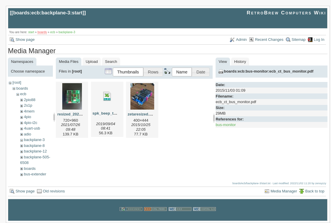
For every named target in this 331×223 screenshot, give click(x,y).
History (240, 61)
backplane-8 (34, 145)
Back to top (314, 191)
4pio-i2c (30, 122)
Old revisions (54, 191)
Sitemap (299, 39)
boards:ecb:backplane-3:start (48, 13)
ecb (52, 32)
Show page (25, 39)
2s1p (28, 105)
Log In (319, 39)
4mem (29, 111)
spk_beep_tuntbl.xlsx (112, 113)
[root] (16, 82)
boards (42, 32)
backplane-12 (35, 151)
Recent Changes (269, 39)
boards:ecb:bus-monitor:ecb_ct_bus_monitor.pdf (268, 71)
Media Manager (283, 191)
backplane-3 (66, 32)
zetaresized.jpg (141, 114)
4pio (27, 117)
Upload (92, 61)
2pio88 (29, 100)
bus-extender (35, 174)
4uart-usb (32, 128)
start (31, 32)
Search (111, 61)
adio (27, 134)
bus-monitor (226, 125)
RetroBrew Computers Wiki (286, 13)
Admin (241, 39)
